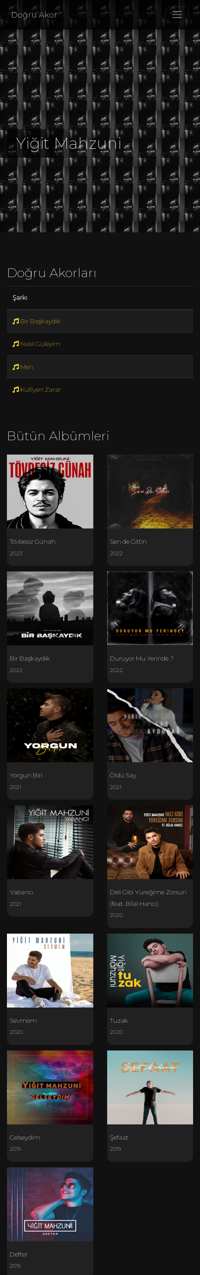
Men (22, 366)
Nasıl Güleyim (36, 343)
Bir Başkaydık (36, 321)
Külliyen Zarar (36, 389)
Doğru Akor (34, 14)
